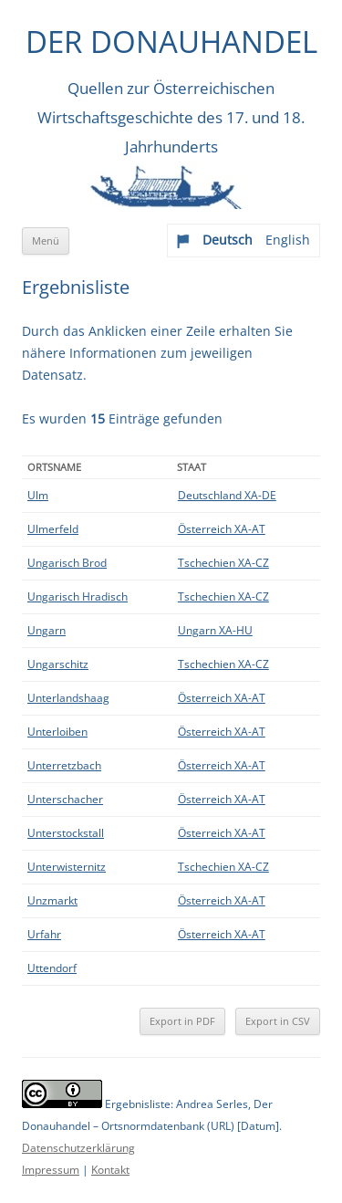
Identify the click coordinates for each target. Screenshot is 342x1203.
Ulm (37, 495)
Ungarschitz (57, 664)
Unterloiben (57, 731)
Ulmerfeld (52, 529)
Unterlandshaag (68, 698)
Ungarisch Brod (67, 562)
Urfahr (44, 934)
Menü (45, 240)
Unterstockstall (65, 833)
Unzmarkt (52, 900)
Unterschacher (65, 799)
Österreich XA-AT (221, 529)
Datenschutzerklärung (78, 1148)
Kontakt (110, 1169)
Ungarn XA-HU (215, 630)
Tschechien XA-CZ (223, 562)
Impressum (50, 1169)
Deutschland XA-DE (227, 495)
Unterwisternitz (66, 866)
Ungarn (46, 630)
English (287, 239)
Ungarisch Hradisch (77, 596)
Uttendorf (52, 968)
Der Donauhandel (171, 41)
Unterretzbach (64, 765)
